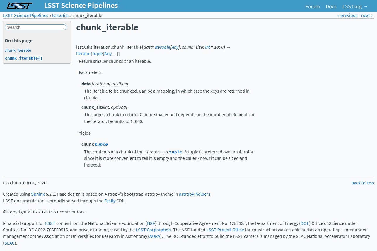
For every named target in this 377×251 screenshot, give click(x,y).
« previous (348, 15)
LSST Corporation (153, 230)
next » (367, 15)
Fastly (109, 201)
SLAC (9, 243)
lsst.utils (60, 15)
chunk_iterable (18, 50)
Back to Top (362, 183)
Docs (331, 6)
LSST (50, 223)
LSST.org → (355, 6)
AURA (154, 236)
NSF (151, 223)
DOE (305, 223)
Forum (312, 6)
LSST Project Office (225, 230)
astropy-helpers (194, 194)
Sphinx (38, 194)
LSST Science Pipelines (25, 15)
